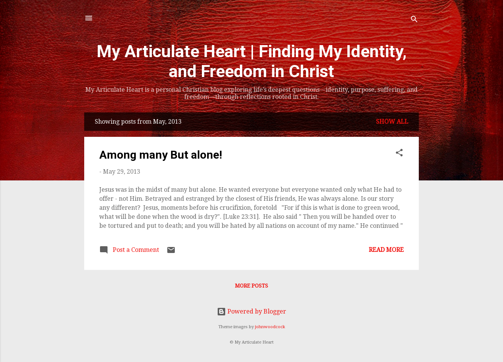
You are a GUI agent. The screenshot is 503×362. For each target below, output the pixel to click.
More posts (251, 286)
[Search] (414, 20)
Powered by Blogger (251, 311)
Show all (392, 121)
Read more (386, 249)
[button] (399, 154)
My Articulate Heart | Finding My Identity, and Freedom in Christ (252, 61)
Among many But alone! (160, 154)
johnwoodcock (270, 326)
